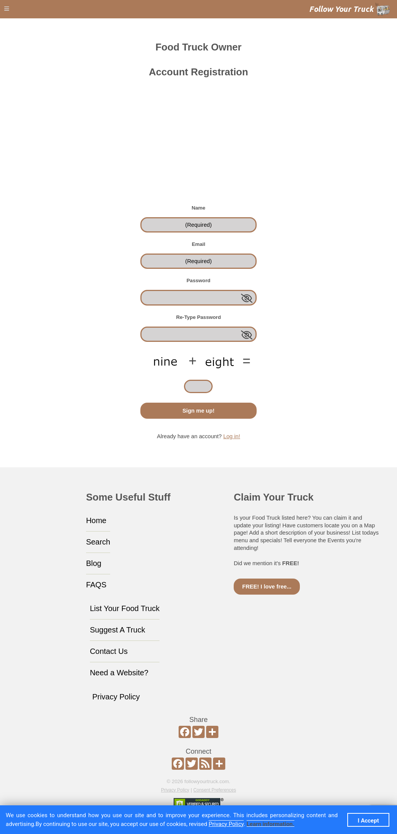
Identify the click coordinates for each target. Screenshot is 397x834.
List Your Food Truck (124, 608)
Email (198, 244)
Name (198, 208)
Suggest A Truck (117, 630)
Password (198, 280)
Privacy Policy (116, 697)
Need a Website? (119, 672)
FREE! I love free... (266, 587)
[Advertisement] (198, 146)
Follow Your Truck (341, 9)
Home (96, 520)
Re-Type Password (198, 317)
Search (98, 542)
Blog (93, 563)
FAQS (96, 584)
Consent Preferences (215, 790)
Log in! (231, 436)
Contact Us (109, 651)
